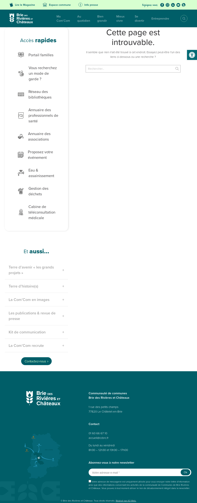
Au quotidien (72, 18)
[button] (192, 55)
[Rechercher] (133, 69)
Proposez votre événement (32, 149)
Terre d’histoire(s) (23, 270)
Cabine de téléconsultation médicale (33, 196)
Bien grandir (94, 18)
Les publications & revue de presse (32, 300)
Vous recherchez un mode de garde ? (37, 70)
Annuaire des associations (31, 130)
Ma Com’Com (48, 18)
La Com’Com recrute (26, 330)
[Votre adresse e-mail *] (140, 457)
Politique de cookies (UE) (149, 491)
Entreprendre (158, 18)
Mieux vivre (116, 18)
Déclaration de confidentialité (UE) (26, 495)
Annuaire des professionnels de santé (35, 109)
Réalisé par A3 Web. (126, 485)
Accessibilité (54, 491)
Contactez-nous (35, 345)
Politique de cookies (92, 491)
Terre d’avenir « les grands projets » (31, 254)
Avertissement (52, 495)
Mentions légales (71, 491)
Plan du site (15, 491)
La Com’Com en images (29, 284)
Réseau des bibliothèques (31, 88)
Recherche (181, 18)
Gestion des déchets (37, 178)
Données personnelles (34, 491)
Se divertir (137, 18)
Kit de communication (27, 316)
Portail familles (32, 55)
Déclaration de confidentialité (119, 491)
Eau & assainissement (38, 165)
